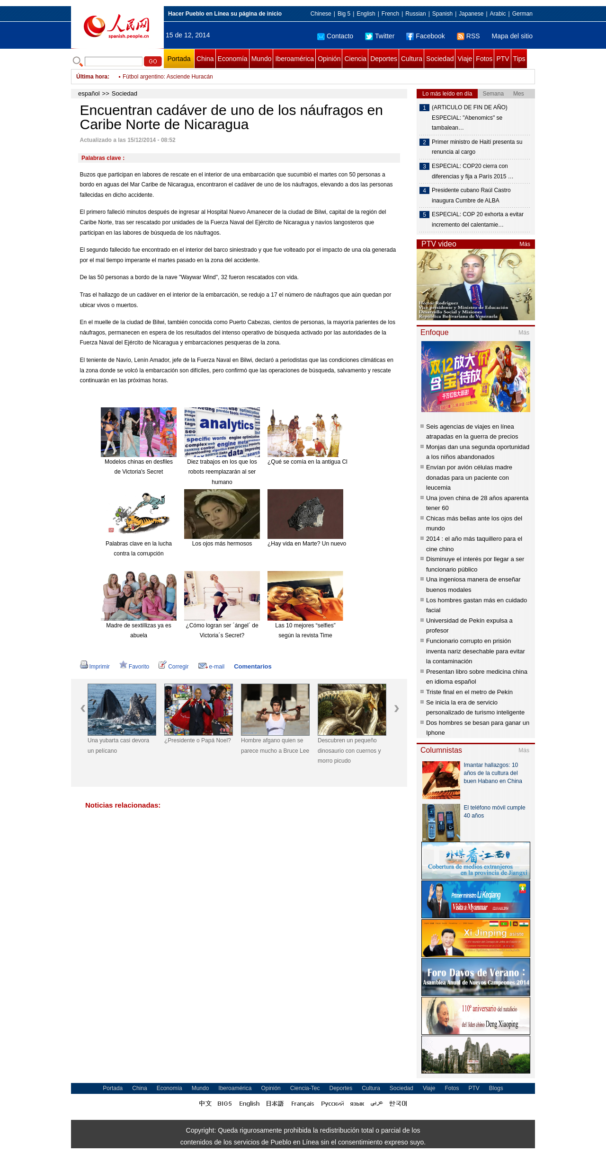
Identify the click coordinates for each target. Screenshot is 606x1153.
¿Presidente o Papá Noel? (197, 740)
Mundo (261, 58)
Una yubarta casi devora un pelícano (118, 745)
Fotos (484, 58)
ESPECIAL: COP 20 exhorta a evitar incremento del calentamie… (478, 219)
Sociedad (440, 58)
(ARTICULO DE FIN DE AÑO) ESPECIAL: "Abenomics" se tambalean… (470, 117)
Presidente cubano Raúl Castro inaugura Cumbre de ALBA (471, 195)
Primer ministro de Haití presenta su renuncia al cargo (477, 147)
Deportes (383, 58)
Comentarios (252, 666)
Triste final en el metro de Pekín (469, 691)
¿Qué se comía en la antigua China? (313, 461)
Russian (415, 13)
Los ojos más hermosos (222, 543)
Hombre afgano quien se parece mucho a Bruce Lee (275, 745)
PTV (502, 58)
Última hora (91, 76)
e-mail (211, 666)
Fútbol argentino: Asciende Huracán (168, 76)
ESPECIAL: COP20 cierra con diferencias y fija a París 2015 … (473, 171)
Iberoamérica (294, 58)
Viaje (464, 58)
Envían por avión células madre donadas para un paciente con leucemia (469, 477)
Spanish (442, 13)
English (365, 13)
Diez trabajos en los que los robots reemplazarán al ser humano (222, 471)
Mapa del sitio (512, 36)
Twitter (379, 36)
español (89, 93)
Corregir (173, 666)
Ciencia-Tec (305, 1088)
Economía (233, 58)
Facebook (425, 36)
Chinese (321, 13)
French (390, 13)
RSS (468, 36)
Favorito (134, 666)
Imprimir (95, 666)
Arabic (498, 13)
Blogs (496, 1088)
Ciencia (355, 58)
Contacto (335, 36)
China (205, 58)
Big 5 (344, 13)
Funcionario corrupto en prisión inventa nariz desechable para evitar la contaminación (475, 651)
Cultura (411, 58)
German (522, 13)
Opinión (329, 58)
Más (524, 244)
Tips (519, 58)
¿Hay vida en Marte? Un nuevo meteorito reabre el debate (340, 543)
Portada (178, 58)
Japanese (471, 13)
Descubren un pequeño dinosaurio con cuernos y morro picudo (349, 750)
